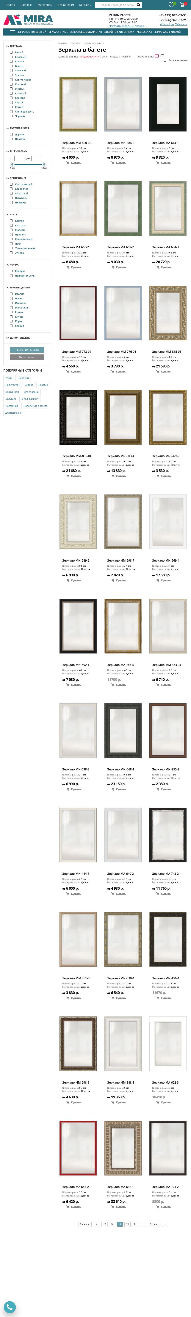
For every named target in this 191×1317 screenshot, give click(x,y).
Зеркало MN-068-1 (120, 769)
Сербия (17, 325)
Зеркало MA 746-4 (120, 665)
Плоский (18, 202)
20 (127, 1224)
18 (112, 1224)
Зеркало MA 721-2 (165, 1187)
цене (104, 56)
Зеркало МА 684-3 (165, 247)
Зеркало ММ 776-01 (121, 352)
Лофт (15, 243)
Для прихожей (13, 412)
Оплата (10, 5)
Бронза (17, 61)
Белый (16, 52)
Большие (10, 398)
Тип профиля (18, 178)
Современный (21, 239)
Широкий (23, 378)
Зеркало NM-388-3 (120, 1082)
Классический (21, 184)
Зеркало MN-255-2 (165, 769)
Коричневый (20, 79)
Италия (17, 293)
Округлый (18, 198)
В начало (85, 1224)
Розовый (18, 93)
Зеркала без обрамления (86, 31)
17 (104, 1224)
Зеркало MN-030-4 (120, 978)
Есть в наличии (176, 60)
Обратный (19, 193)
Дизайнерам (66, 5)
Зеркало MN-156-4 (165, 978)
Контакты (85, 5)
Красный (18, 84)
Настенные (11, 405)
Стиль (14, 214)
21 (135, 1224)
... (165, 1224)
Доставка (26, 5)
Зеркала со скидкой (167, 31)
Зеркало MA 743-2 (165, 874)
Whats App (167, 24)
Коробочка (19, 188)
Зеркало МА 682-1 (120, 1187)
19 (120, 1224)
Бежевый (18, 57)
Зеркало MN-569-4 (165, 560)
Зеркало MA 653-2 (75, 1187)
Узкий (8, 378)
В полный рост (29, 398)
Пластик (17, 139)
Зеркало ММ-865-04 (76, 456)
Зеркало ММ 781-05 (76, 978)
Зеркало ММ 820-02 (76, 143)
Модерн (17, 230)
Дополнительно (20, 337)
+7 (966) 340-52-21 (173, 20)
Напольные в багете (35, 405)
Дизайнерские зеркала (119, 31)
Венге (16, 66)
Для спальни (31, 392)
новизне (126, 56)
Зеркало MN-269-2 (165, 456)
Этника (17, 252)
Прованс (18, 234)
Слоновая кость (22, 111)
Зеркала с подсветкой (32, 31)
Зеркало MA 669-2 (120, 247)
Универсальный (22, 248)
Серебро (17, 97)
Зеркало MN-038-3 (75, 769)
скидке (114, 56)
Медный (17, 88)
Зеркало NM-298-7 (120, 560)
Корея (16, 321)
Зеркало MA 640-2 (120, 874)
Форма (14, 264)
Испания (18, 303)
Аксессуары (144, 31)
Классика (18, 225)
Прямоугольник (22, 275)
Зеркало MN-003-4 (120, 456)
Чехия (16, 298)
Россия (16, 312)
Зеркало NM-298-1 (75, 1082)
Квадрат (17, 271)
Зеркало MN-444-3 (75, 874)
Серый (16, 102)
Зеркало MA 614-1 (165, 143)
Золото (17, 75)
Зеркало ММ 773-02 (76, 352)
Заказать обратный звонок (126, 26)
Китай (16, 316)
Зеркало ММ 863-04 (166, 665)
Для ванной (12, 392)
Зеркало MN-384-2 (120, 143)
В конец (154, 1224)
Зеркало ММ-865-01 (166, 352)
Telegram (181, 24)
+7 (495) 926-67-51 (173, 15)
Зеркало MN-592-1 (75, 665)
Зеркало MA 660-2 (75, 247)
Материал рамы (19, 128)
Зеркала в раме (58, 31)
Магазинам (45, 5)
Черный (17, 116)
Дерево (17, 134)
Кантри (17, 220)
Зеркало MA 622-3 (165, 1082)
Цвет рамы (16, 46)
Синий (16, 107)
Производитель (20, 287)
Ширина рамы (18, 151)
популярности (89, 56)
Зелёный (18, 70)
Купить (73, 162)
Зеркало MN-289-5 (75, 560)
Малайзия (19, 307)
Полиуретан (12, 384)
